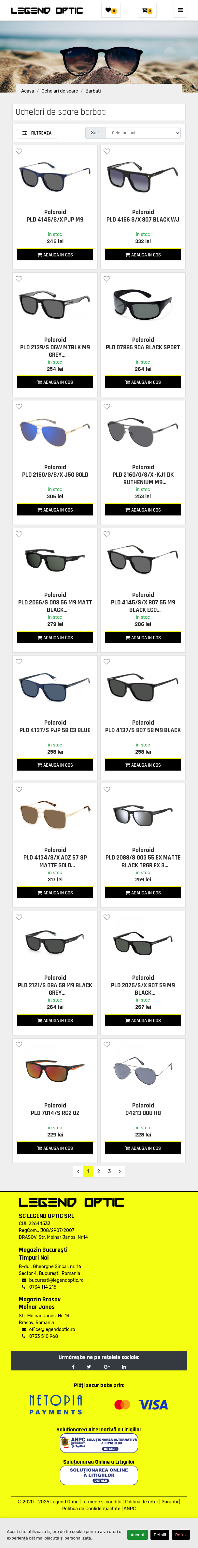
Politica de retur (141, 1502)
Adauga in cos (55, 255)
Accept (138, 1534)
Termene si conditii (101, 1502)
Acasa (27, 91)
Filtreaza (36, 133)
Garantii (170, 1502)
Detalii (160, 1534)
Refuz (181, 1534)
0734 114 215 (39, 1287)
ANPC (130, 1509)
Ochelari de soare (59, 91)
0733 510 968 (40, 1336)
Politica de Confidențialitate (91, 1509)
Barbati (93, 91)
